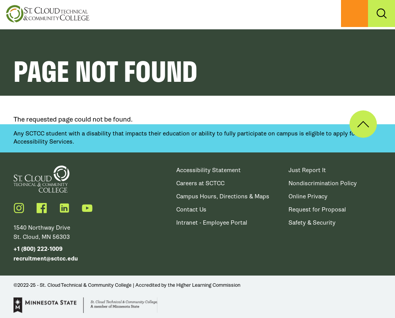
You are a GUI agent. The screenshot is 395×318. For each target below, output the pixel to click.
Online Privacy (308, 196)
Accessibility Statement (208, 170)
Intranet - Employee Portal (211, 222)
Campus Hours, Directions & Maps (222, 196)
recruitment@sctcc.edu (46, 258)
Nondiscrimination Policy (323, 183)
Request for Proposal (317, 209)
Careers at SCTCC (200, 183)
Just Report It (307, 170)
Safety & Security (312, 222)
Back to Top (363, 124)
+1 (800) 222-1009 (38, 249)
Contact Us (191, 209)
